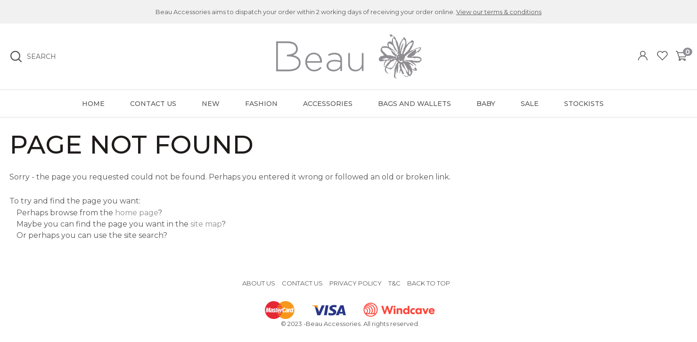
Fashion (261, 103)
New (211, 103)
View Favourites (662, 56)
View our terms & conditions (498, 12)
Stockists (584, 103)
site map (205, 224)
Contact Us (153, 103)
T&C (394, 283)
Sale (530, 103)
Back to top (428, 283)
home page (136, 212)
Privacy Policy (355, 283)
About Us (258, 283)
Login (643, 56)
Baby (485, 103)
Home (93, 103)
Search (41, 56)
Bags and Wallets (414, 103)
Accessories (328, 103)
